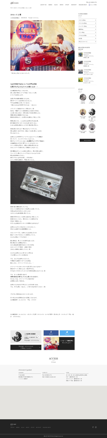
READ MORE (87, 140)
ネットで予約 (93, 4)
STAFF (67, 4)
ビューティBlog (82, 26)
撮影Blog (81, 29)
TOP (11, 7)
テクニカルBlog (82, 23)
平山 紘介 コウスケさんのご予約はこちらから (26, 347)
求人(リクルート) (83, 41)
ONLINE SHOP (83, 4)
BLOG (56, 4)
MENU (50, 4)
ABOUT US (43, 4)
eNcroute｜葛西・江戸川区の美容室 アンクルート (14, 3)
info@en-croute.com (50, 377)
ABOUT (12, 427)
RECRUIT (74, 4)
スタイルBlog (82, 20)
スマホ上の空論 (21, 7)
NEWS (61, 4)
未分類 (80, 38)
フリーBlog (81, 32)
